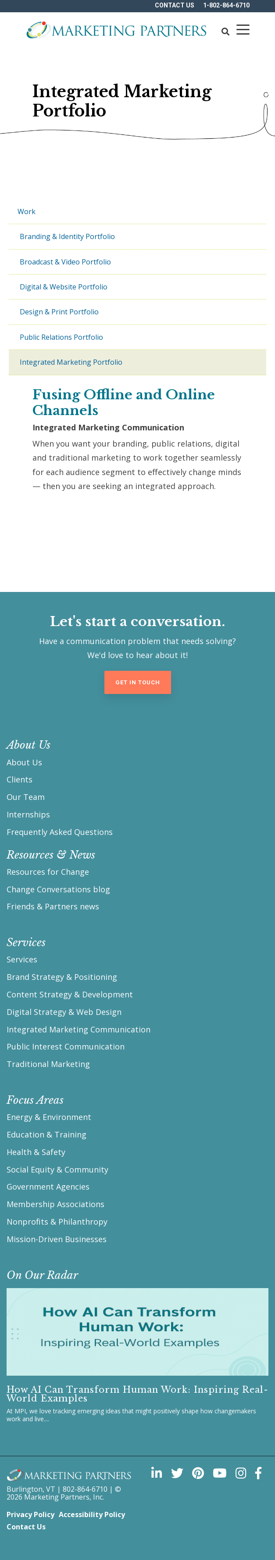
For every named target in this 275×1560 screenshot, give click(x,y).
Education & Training (46, 1134)
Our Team (26, 797)
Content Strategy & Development (70, 994)
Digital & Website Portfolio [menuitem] (63, 287)
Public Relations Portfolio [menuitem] (61, 337)
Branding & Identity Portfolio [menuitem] (67, 236)
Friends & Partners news (53, 906)
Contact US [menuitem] (174, 5)
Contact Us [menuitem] (26, 1527)
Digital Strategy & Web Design (64, 1012)
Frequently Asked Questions (60, 832)
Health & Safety (36, 1152)
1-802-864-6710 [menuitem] (226, 5)
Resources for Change (48, 871)
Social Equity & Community (57, 1169)
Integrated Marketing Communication (78, 1029)
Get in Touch (137, 682)
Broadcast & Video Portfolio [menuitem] (65, 262)
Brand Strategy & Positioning (62, 977)
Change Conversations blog (58, 889)
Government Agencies (48, 1186)
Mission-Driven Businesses (57, 1239)
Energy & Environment (49, 1117)
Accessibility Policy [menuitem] (92, 1514)
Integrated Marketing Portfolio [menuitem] (71, 362)
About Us (24, 762)
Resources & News (51, 855)
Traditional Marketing (48, 1064)
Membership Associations (55, 1204)
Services (22, 959)
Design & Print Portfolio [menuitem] (59, 312)
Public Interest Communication (66, 1046)
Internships (28, 814)
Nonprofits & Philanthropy (57, 1221)
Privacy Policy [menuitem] (30, 1514)
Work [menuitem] (27, 211)
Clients (19, 779)
